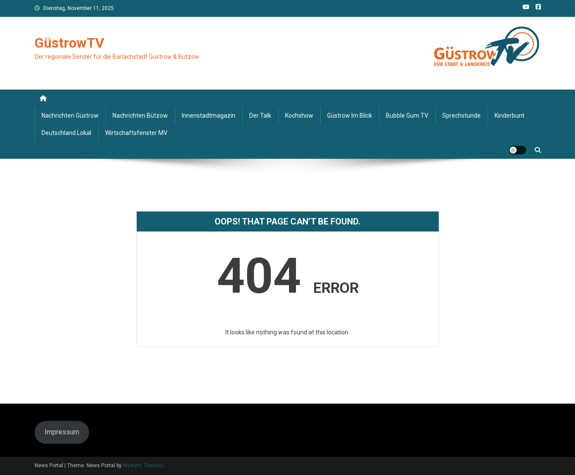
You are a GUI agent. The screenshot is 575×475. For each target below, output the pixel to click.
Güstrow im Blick (349, 115)
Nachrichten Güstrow (70, 115)
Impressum (62, 432)
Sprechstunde (461, 115)
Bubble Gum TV (407, 115)
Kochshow (299, 115)
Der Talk (260, 115)
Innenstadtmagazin (208, 115)
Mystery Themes (143, 465)
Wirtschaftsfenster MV (136, 132)
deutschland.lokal (66, 132)
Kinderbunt (509, 115)
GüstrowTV (69, 43)
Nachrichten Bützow (140, 115)
